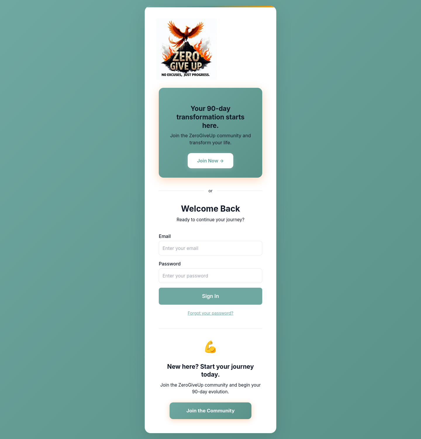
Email (165, 236)
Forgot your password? (210, 313)
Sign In (210, 296)
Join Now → (210, 161)
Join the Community (210, 411)
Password (170, 264)
